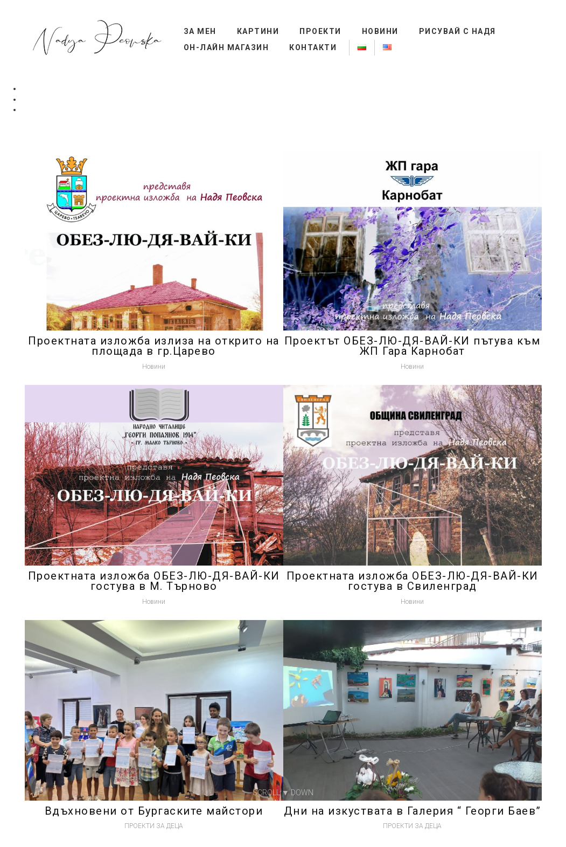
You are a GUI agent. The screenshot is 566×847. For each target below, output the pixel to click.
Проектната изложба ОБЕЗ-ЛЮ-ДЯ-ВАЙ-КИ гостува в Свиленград (413, 581)
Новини (380, 31)
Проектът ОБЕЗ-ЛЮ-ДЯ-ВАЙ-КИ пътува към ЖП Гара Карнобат (412, 346)
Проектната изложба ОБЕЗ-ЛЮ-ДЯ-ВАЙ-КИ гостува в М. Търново (154, 581)
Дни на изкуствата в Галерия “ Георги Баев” (412, 810)
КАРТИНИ (258, 31)
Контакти (313, 47)
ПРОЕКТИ (320, 31)
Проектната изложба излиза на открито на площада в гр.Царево (153, 346)
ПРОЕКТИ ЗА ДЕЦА (153, 826)
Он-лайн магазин (226, 47)
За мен (200, 31)
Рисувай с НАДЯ (457, 31)
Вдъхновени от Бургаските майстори (154, 810)
